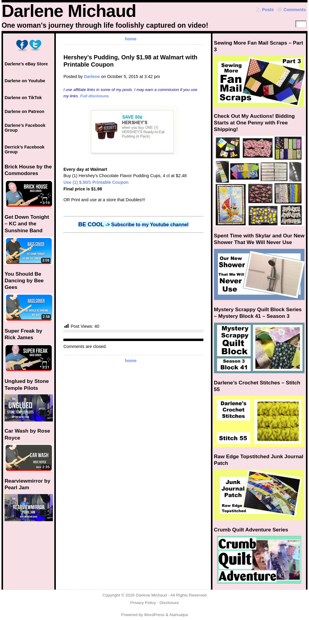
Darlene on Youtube (25, 80)
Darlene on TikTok (23, 97)
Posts (268, 9)
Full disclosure (94, 96)
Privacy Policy (143, 602)
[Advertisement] (133, 278)
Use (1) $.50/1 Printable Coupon (96, 182)
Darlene (92, 76)
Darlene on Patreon (24, 111)
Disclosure (169, 602)
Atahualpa (178, 614)
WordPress (154, 614)
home (130, 38)
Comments (295, 9)
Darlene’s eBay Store (26, 63)
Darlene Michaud (69, 10)
